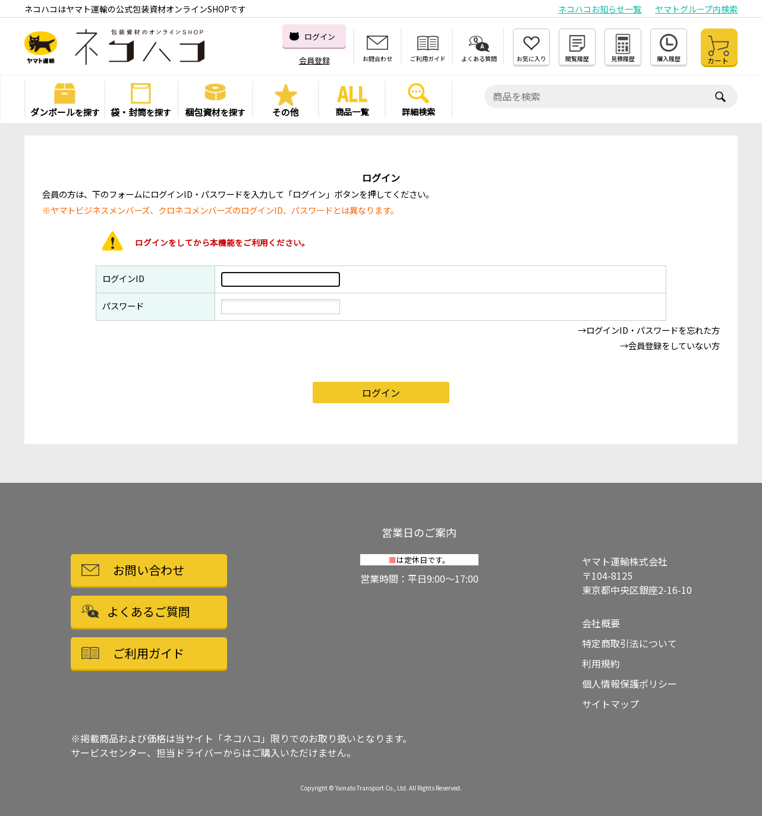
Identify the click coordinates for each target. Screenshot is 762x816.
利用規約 (601, 663)
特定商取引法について (629, 643)
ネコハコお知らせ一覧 (599, 9)
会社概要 (601, 623)
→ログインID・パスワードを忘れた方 (649, 330)
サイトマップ (610, 704)
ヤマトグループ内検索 (696, 9)
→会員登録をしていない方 (670, 345)
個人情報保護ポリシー (629, 683)
